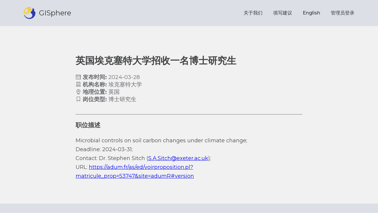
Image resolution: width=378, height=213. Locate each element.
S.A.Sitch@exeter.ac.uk (178, 158)
